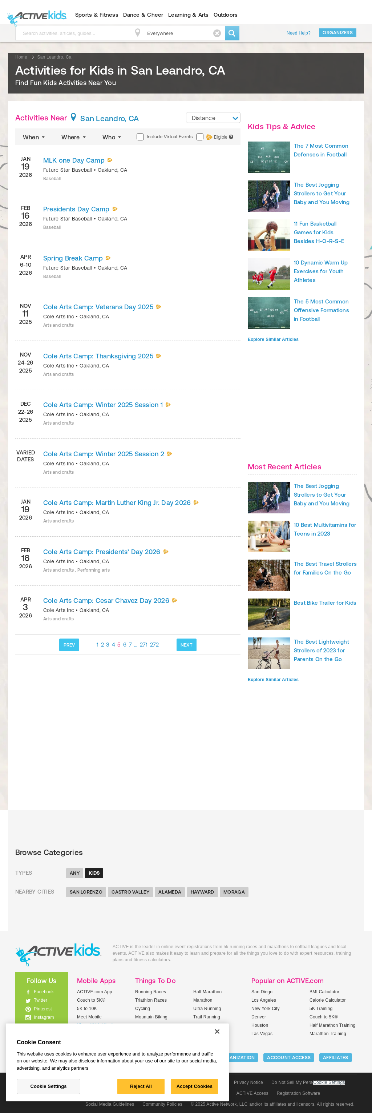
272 (154, 644)
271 (144, 644)
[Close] (217, 1031)
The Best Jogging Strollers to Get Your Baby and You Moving (322, 193)
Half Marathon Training (333, 1025)
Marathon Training (328, 1033)
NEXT (187, 645)
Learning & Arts (188, 15)
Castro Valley (130, 892)
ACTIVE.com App (94, 991)
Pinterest (43, 1008)
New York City (265, 1008)
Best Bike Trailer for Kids (325, 603)
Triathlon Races (151, 1000)
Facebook (44, 991)
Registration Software (298, 1093)
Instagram (44, 1017)
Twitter (40, 1000)
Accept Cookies (195, 1086)
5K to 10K (87, 1008)
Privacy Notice (248, 1082)
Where (74, 137)
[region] (117, 1062)
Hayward (202, 892)
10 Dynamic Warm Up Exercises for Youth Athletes (321, 271)
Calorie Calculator (328, 1000)
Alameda (169, 892)
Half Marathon (207, 991)
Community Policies (162, 1104)
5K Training (321, 1008)
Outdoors (226, 15)
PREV (69, 645)
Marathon (203, 1000)
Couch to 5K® (91, 1000)
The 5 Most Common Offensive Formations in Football (321, 310)
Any (75, 873)
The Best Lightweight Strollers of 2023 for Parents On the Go (321, 650)
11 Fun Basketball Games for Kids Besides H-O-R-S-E (319, 232)
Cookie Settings (329, 1083)
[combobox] (213, 117)
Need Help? (299, 33)
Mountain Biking (151, 1016)
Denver (258, 1016)
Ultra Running (207, 1008)
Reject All (141, 1086)
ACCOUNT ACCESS (289, 1057)
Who (112, 137)
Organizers (338, 32)
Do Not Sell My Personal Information (308, 1082)
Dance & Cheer (143, 15)
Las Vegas (261, 1033)
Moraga (234, 892)
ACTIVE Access (252, 1093)
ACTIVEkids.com (35, 15)
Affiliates (335, 1057)
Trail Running (206, 1016)
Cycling (142, 1008)
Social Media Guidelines (109, 1104)
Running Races (150, 991)
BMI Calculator (324, 991)
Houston (259, 1025)
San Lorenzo (86, 892)
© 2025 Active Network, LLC (219, 1104)
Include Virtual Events (165, 136)
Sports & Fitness (96, 15)
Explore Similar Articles (273, 339)
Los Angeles (263, 1000)
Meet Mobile (89, 1016)
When (34, 137)
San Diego (261, 991)
